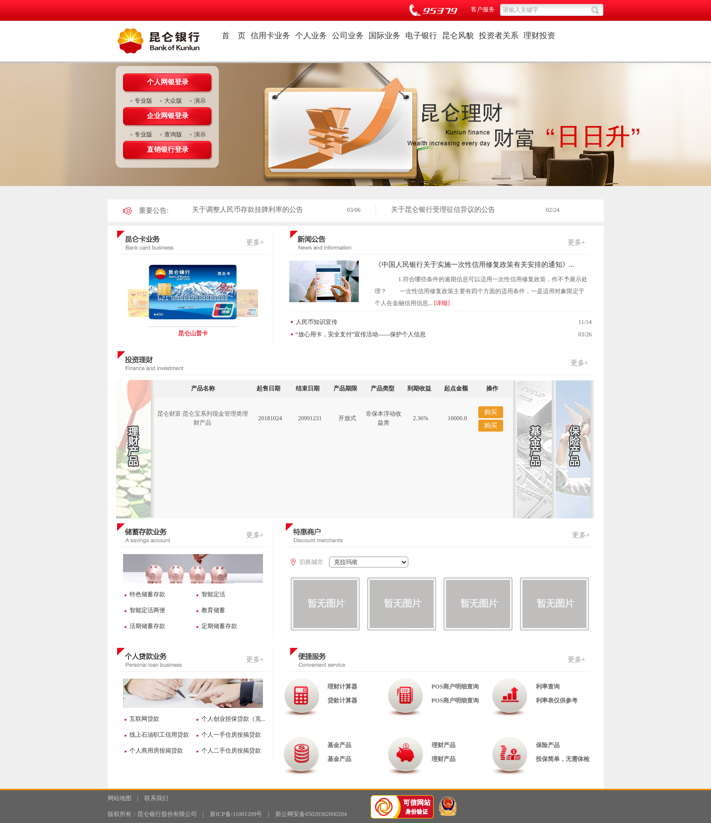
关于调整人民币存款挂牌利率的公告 (247, 209)
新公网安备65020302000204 (311, 814)
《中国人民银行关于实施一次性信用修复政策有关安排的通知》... (475, 264)
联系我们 (156, 798)
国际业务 (384, 35)
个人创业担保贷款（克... (233, 718)
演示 (200, 100)
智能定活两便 (147, 610)
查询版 (173, 134)
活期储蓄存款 (147, 626)
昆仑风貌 (458, 35)
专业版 (143, 100)
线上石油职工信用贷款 (159, 734)
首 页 (234, 35)
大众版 (173, 100)
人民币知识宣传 (316, 321)
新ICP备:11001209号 (236, 814)
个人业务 (311, 35)
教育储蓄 (213, 610)
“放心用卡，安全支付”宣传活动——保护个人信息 (361, 334)
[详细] (442, 303)
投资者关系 (498, 35)
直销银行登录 (168, 149)
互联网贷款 (144, 718)
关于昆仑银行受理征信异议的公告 (443, 209)
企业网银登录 (168, 116)
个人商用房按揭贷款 (156, 750)
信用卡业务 (270, 35)
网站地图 (119, 798)
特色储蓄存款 (147, 594)
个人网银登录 (168, 82)
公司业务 (348, 35)
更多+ (255, 242)
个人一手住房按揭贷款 (231, 734)
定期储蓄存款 (219, 626)
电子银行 (421, 35)
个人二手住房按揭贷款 (231, 750)
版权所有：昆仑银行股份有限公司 (152, 814)
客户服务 (483, 9)
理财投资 (539, 35)
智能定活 (213, 594)
